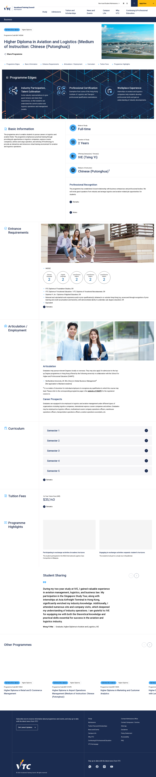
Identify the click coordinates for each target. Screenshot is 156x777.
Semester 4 (53, 457)
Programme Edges (12, 60)
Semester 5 (53, 467)
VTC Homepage (93, 740)
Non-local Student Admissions (106, 2)
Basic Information (29, 60)
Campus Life (106, 9)
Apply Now (144, 3)
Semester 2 (53, 436)
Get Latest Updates (28, 725)
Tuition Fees (103, 60)
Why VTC (117, 9)
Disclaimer (124, 726)
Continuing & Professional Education (137, 9)
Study (44, 9)
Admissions (56, 9)
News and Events (91, 9)
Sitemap (124, 722)
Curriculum (90, 60)
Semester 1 (53, 426)
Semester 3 (53, 447)
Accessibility (125, 733)
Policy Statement (126, 729)
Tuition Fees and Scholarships (97, 722)
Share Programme (13, 50)
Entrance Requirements (49, 60)
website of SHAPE (95, 387)
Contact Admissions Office (129, 715)
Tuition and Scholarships (70, 9)
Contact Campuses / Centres (130, 718)
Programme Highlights (121, 60)
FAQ (122, 736)
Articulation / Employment (72, 60)
